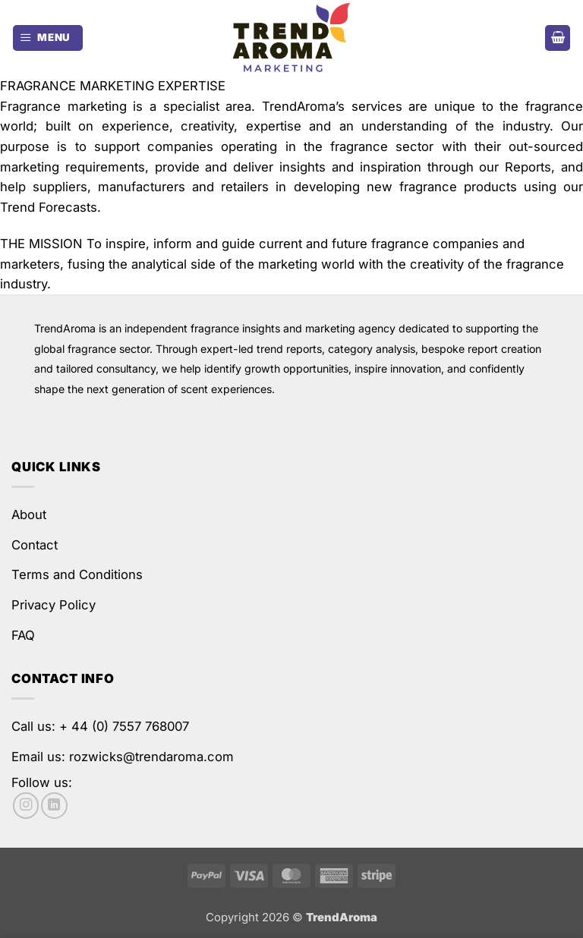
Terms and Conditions (77, 574)
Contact (34, 544)
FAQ (23, 635)
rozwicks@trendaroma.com (151, 756)
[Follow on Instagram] (26, 805)
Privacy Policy (53, 604)
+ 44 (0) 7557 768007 (124, 726)
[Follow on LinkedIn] (54, 805)
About (28, 514)
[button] (48, 38)
